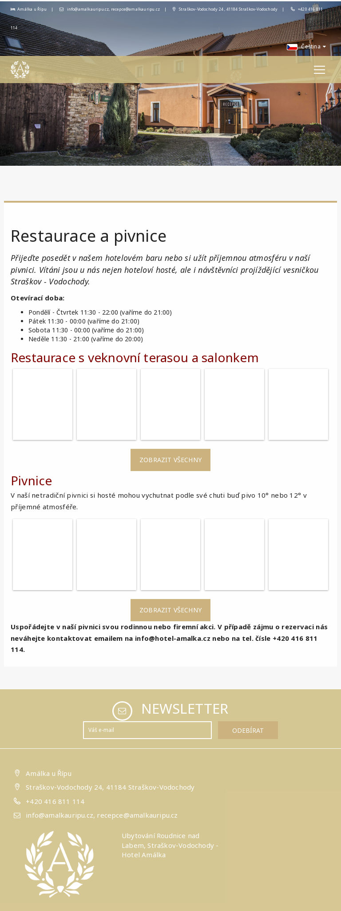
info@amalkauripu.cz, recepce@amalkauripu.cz (109, 9)
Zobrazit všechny (170, 460)
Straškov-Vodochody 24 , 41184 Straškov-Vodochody (225, 9)
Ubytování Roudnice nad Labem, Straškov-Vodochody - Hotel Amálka (170, 845)
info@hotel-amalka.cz (172, 638)
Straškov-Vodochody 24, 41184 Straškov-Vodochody (110, 786)
